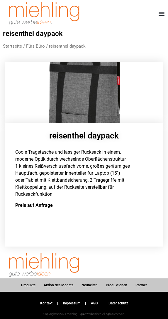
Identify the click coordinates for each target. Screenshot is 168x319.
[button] (162, 13)
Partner (141, 285)
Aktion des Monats (58, 285)
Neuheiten (90, 285)
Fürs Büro (35, 46)
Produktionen (116, 285)
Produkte (28, 285)
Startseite (12, 46)
